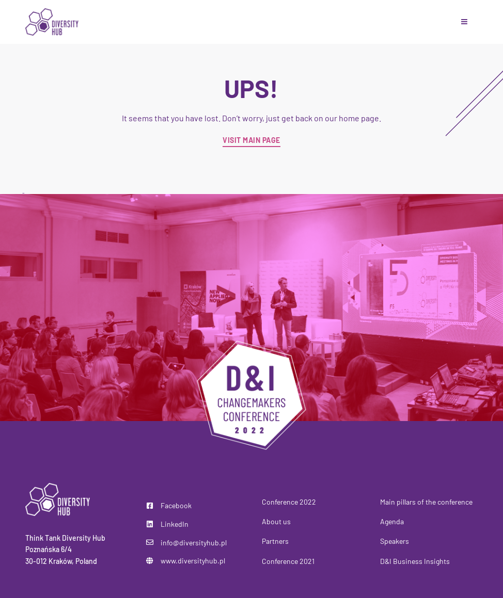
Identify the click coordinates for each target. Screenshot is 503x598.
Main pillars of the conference (426, 501)
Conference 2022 (289, 501)
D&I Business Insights (415, 561)
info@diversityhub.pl (194, 542)
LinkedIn (174, 524)
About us (276, 521)
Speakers (394, 541)
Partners (275, 541)
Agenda (392, 521)
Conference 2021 (288, 561)
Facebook (176, 505)
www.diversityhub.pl (193, 560)
